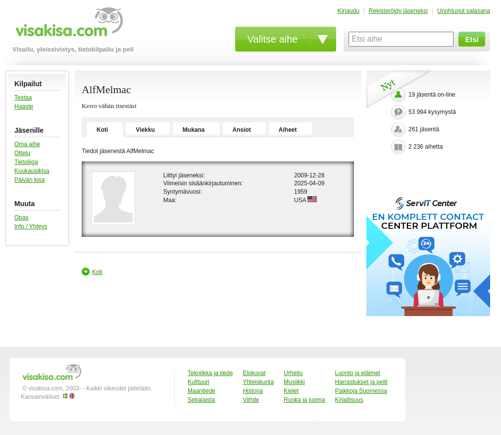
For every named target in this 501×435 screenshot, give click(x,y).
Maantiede (201, 390)
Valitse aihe (273, 39)
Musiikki (294, 382)
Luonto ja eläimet (357, 373)
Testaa (23, 97)
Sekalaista (201, 399)
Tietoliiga (26, 162)
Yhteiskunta (258, 382)
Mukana (194, 129)
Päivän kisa (29, 179)
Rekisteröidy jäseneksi (398, 10)
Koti (102, 129)
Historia (253, 390)
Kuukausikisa (32, 170)
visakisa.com (67, 25)
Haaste (23, 106)
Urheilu (293, 373)
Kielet (291, 390)
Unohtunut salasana (463, 10)
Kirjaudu (348, 10)
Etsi (472, 39)
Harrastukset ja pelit (361, 382)
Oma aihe (27, 144)
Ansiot (242, 129)
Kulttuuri (198, 382)
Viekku (145, 129)
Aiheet (288, 129)
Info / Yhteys (31, 226)
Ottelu (22, 153)
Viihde (251, 399)
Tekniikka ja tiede (210, 373)
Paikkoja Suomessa (361, 390)
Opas (21, 217)
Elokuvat (254, 373)
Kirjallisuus (349, 399)
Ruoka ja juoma (304, 399)
